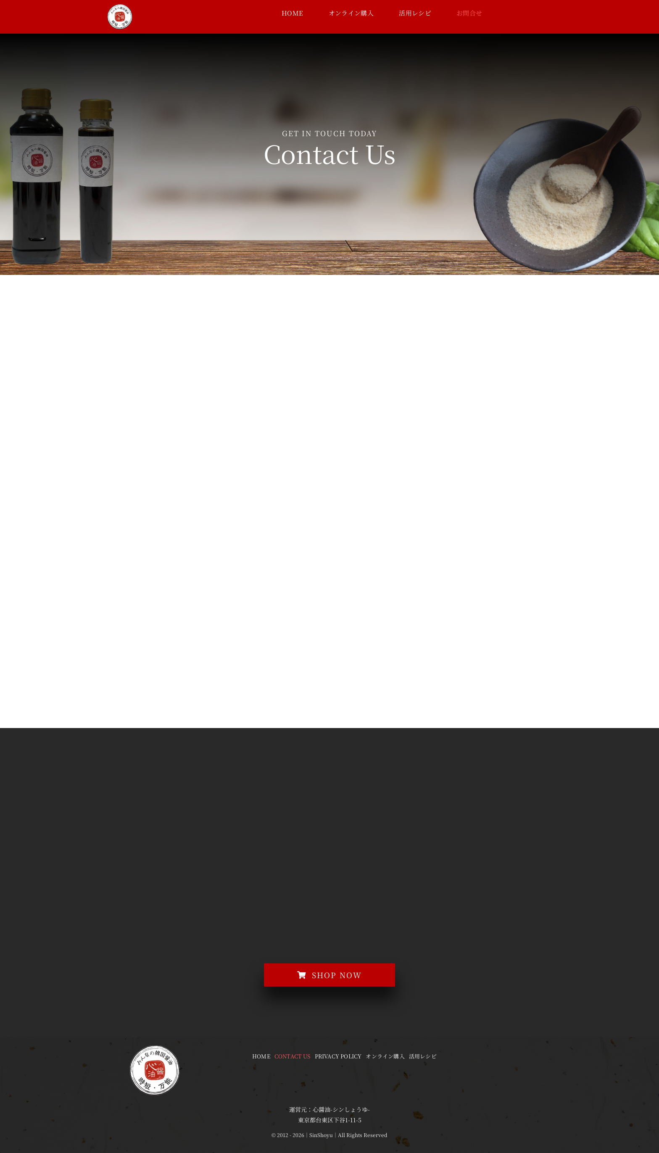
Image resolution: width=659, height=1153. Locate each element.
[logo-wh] (119, 7)
